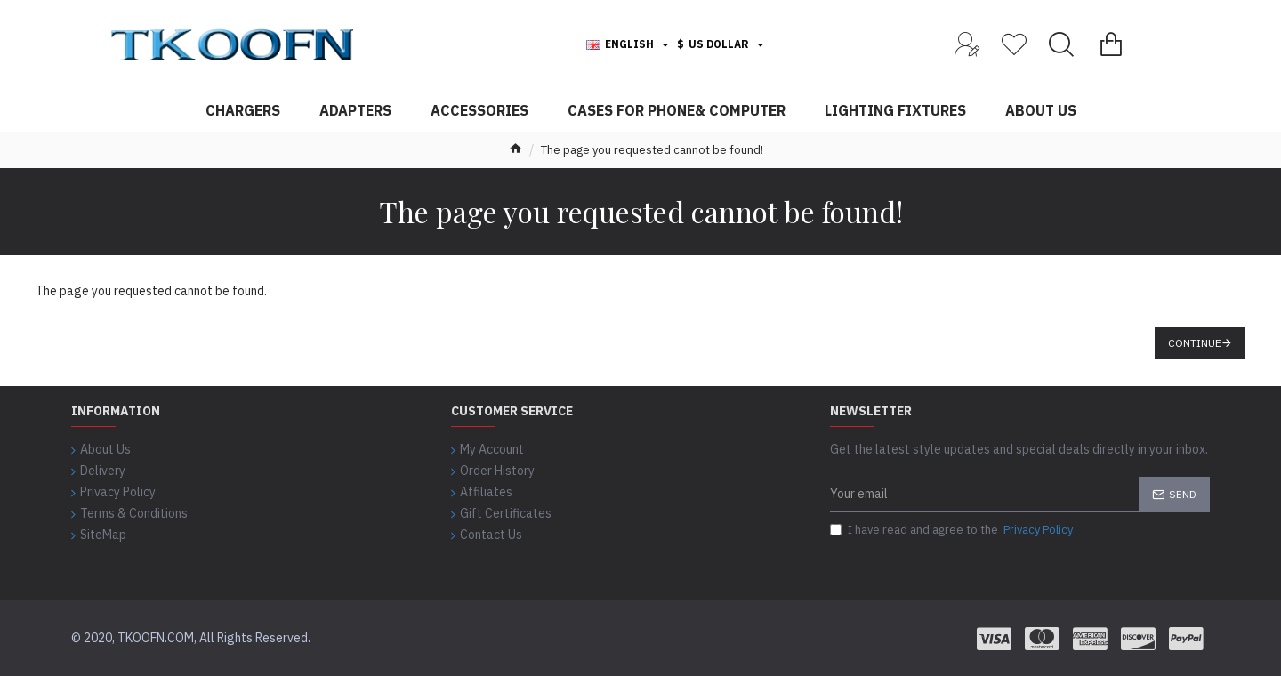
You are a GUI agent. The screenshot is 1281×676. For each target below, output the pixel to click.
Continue (1194, 343)
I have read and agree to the (953, 530)
